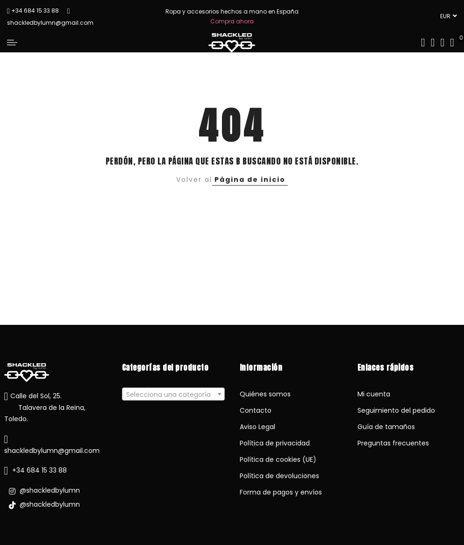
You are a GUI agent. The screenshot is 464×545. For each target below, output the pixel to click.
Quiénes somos (265, 394)
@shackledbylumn (44, 490)
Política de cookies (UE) (278, 459)
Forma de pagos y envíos (281, 492)
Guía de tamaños (386, 426)
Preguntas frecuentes (393, 443)
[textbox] (173, 394)
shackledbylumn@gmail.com (52, 450)
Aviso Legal (257, 426)
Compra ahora (232, 21)
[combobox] (173, 394)
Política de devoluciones (279, 475)
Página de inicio (250, 179)
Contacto (255, 410)
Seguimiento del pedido (396, 410)
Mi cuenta (373, 394)
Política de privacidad (275, 443)
